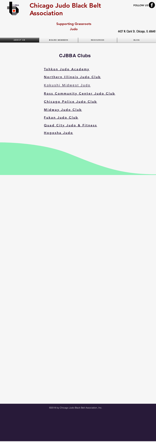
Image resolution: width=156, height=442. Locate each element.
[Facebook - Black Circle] (152, 5)
